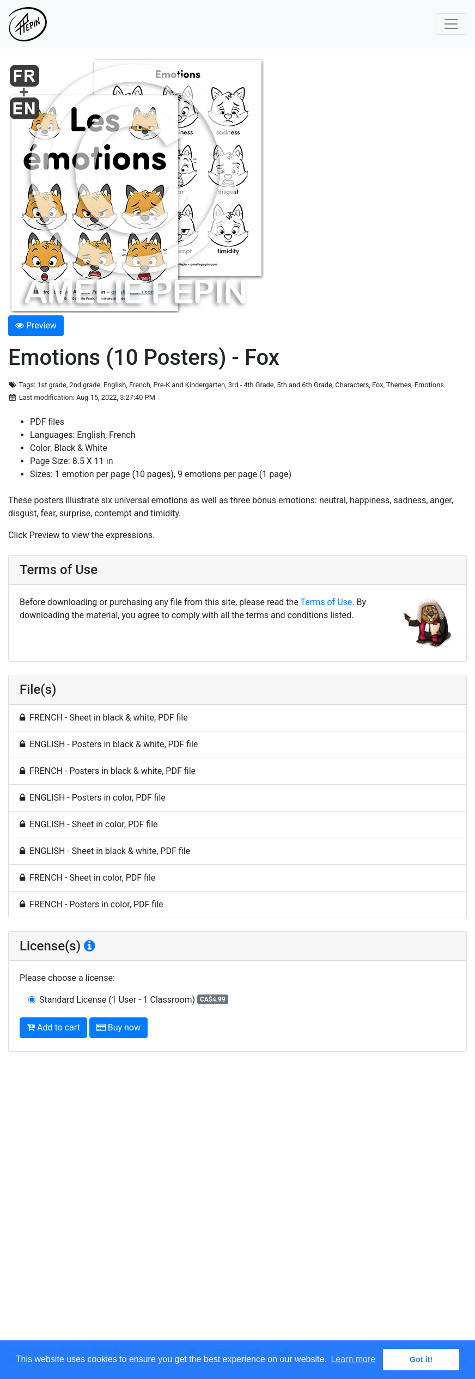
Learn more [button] (353, 1359)
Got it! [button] (421, 1359)
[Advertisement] (237, 1202)
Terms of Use (326, 602)
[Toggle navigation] (451, 24)
